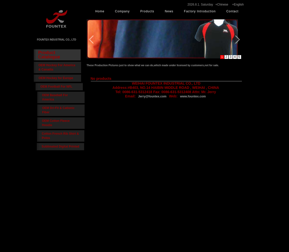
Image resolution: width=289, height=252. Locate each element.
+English (238, 4)
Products (147, 11)
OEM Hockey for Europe (58, 78)
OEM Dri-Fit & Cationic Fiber (57, 110)
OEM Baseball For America (55, 97)
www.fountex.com (193, 96)
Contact (232, 11)
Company (122, 11)
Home (99, 11)
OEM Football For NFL (58, 86)
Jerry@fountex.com (152, 96)
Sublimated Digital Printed (59, 146)
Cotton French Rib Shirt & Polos (59, 136)
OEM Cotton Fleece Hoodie (55, 123)
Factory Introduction (200, 11)
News (169, 11)
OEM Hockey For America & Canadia (57, 67)
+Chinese (221, 4)
